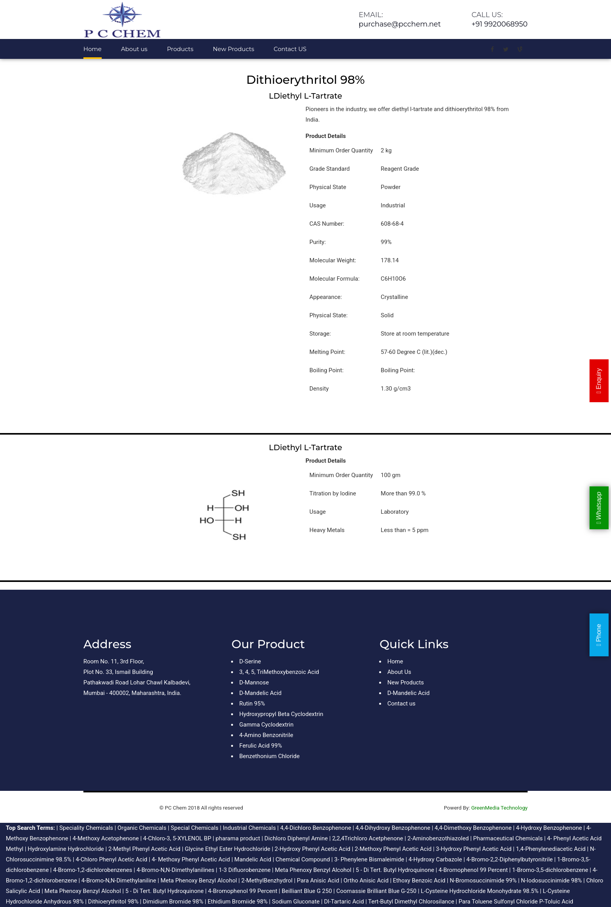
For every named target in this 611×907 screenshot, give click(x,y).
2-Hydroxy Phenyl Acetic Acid (312, 848)
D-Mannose (254, 682)
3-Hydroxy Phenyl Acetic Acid (474, 848)
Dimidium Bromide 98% (173, 901)
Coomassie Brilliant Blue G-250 (376, 891)
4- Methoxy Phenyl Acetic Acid (191, 859)
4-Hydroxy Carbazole (435, 859)
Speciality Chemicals (86, 827)
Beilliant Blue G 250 (307, 891)
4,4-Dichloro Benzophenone (315, 827)
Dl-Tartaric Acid (344, 901)
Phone (598, 635)
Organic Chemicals (141, 827)
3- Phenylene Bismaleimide (369, 859)
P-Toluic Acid (556, 901)
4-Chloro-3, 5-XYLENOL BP (177, 838)
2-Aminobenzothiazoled (438, 838)
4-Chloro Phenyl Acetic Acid (111, 859)
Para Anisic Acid (318, 880)
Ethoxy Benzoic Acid (419, 880)
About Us (399, 671)
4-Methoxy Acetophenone (105, 838)
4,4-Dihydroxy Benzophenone (392, 827)
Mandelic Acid (252, 859)
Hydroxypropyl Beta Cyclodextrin (281, 714)
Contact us (401, 703)
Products (180, 49)
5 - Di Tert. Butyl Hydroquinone (395, 869)
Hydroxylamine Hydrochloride (66, 848)
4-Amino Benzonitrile (266, 735)
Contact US (290, 49)
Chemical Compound (302, 859)
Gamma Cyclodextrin (266, 724)
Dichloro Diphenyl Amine (296, 838)
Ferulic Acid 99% (260, 745)
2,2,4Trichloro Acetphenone (367, 838)
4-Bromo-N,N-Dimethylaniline (118, 880)
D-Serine (250, 661)
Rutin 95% (252, 703)
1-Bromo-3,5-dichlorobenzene (550, 869)
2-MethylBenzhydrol (266, 880)
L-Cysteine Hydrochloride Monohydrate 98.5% (480, 891)
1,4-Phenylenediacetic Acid (551, 848)
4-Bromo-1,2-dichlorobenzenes (92, 869)
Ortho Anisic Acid (366, 880)
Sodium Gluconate (296, 901)
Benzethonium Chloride (269, 756)
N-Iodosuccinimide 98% (551, 880)
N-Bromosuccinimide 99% (483, 880)
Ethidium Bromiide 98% (238, 901)
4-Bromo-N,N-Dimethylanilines (175, 869)
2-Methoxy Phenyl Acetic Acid (393, 848)
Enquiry (598, 381)
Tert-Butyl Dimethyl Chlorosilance (411, 901)
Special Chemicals (195, 827)
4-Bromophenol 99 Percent (473, 869)
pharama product (237, 838)
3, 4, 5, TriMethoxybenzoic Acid (279, 671)
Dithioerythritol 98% (113, 901)
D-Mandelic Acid (260, 693)
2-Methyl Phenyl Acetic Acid (144, 848)
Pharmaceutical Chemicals (507, 838)
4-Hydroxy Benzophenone (549, 827)
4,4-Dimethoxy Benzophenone (473, 827)
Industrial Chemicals (249, 827)
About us (134, 49)
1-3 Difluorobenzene (244, 869)
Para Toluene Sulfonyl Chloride (498, 901)
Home (92, 49)
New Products (233, 49)
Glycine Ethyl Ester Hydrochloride (227, 848)
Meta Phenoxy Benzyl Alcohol (313, 869)
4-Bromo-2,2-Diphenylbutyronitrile (509, 859)
